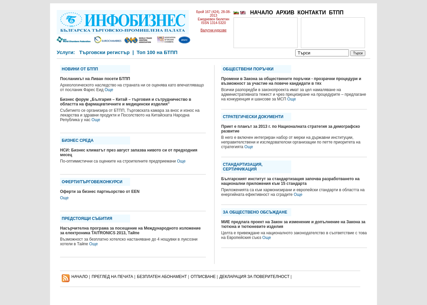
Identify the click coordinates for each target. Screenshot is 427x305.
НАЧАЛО (261, 12)
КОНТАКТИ (311, 12)
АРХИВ (285, 12)
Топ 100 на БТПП (157, 52)
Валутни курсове (213, 30)
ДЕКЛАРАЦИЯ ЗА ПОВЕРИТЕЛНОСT (255, 276)
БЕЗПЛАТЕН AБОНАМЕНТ (162, 276)
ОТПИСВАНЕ (203, 276)
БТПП (336, 12)
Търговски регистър (104, 52)
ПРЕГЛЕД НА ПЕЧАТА (112, 276)
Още (109, 89)
